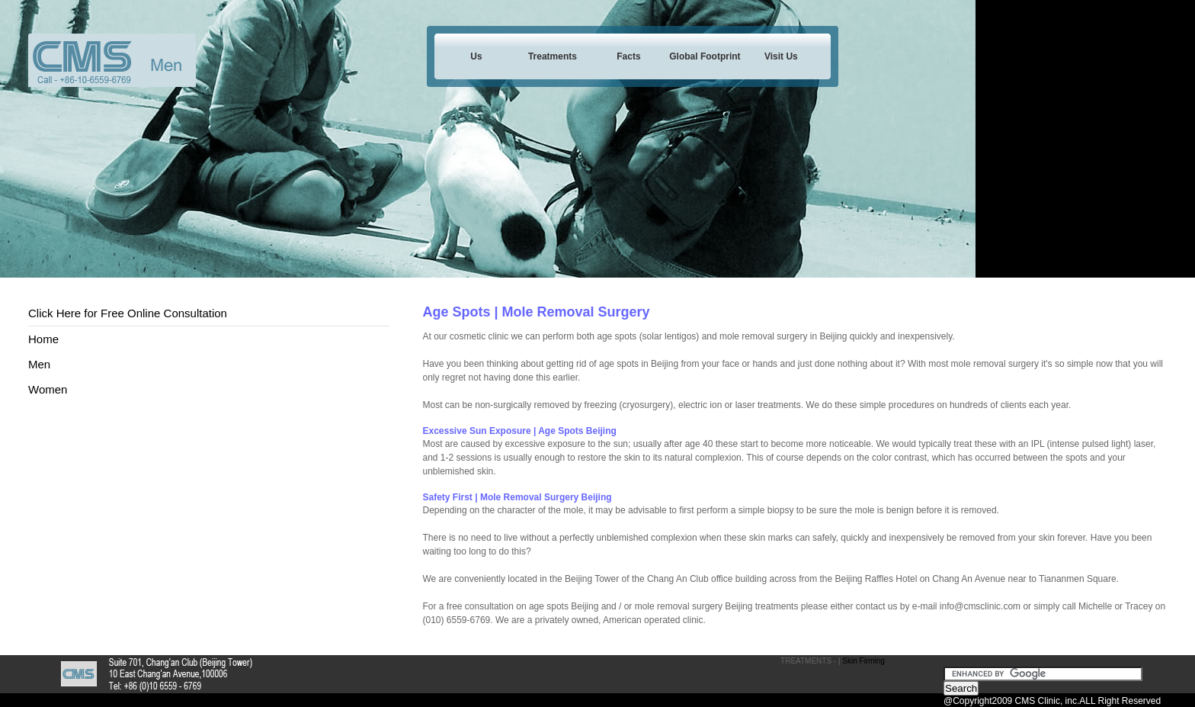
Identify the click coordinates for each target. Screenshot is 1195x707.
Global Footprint (704, 56)
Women (47, 389)
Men (39, 364)
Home (43, 339)
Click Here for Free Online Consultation (127, 313)
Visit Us (781, 56)
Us (476, 56)
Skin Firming (863, 661)
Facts (628, 56)
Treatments (552, 56)
